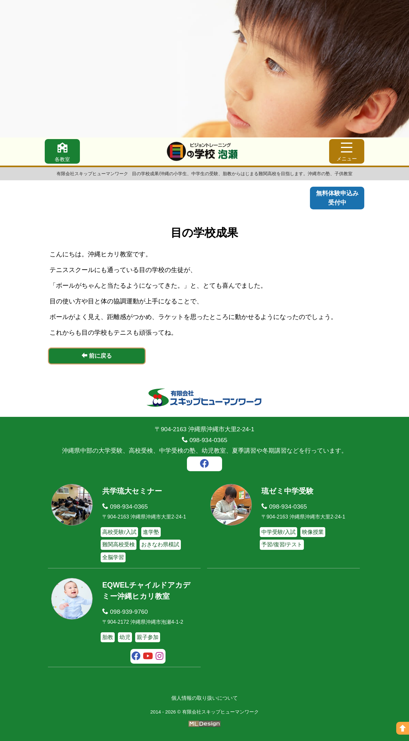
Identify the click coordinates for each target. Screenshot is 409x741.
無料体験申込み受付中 (337, 198)
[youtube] (148, 657)
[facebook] (204, 464)
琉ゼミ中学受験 (287, 491)
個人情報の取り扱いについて (204, 698)
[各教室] (62, 151)
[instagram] (160, 657)
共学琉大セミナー (132, 491)
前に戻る (96, 355)
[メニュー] (346, 151)
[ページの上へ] (402, 728)
